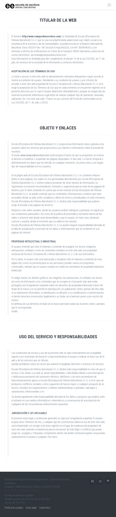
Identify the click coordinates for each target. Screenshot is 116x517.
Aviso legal (31, 507)
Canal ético (44, 507)
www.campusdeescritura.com (34, 155)
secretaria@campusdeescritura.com (22, 490)
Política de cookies (14, 507)
